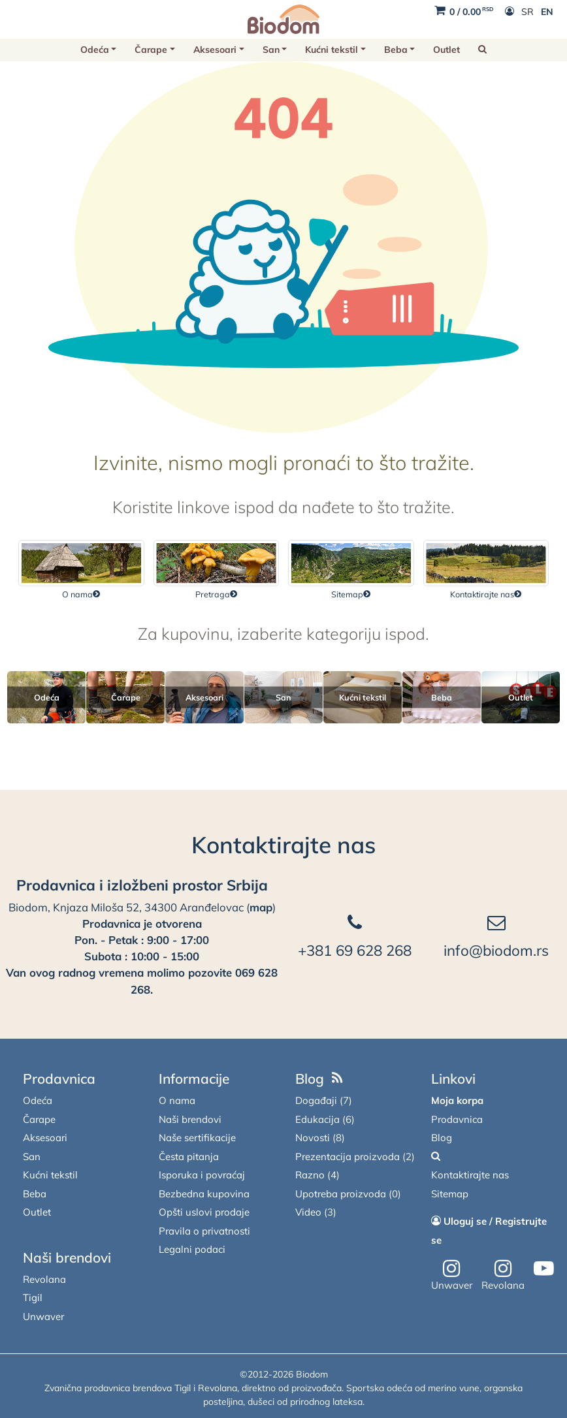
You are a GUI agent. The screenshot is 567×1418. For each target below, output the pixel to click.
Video (308, 1212)
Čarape (151, 49)
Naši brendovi (67, 1257)
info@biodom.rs (496, 950)
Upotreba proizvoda (340, 1194)
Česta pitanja (189, 1156)
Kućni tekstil (331, 49)
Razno (310, 1175)
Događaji (316, 1100)
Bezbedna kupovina (204, 1194)
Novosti (312, 1137)
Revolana (44, 1279)
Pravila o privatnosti (204, 1231)
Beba (396, 49)
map (261, 907)
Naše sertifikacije (197, 1137)
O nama (177, 1100)
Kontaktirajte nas (283, 844)
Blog (309, 1078)
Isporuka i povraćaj (202, 1175)
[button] (482, 49)
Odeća (94, 49)
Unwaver (43, 1316)
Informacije (194, 1078)
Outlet (446, 49)
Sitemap (449, 1194)
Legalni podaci (192, 1249)
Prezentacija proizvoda (347, 1156)
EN (547, 12)
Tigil (32, 1297)
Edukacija (317, 1119)
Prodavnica (59, 1078)
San (271, 49)
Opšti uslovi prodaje (204, 1212)
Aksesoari (214, 49)
